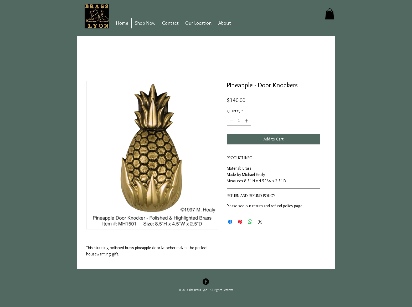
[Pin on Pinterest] (240, 222)
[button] (329, 13)
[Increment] (247, 120)
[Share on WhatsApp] (250, 222)
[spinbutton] (239, 120)
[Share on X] (260, 222)
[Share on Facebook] (230, 222)
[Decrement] (231, 120)
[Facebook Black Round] (206, 281)
